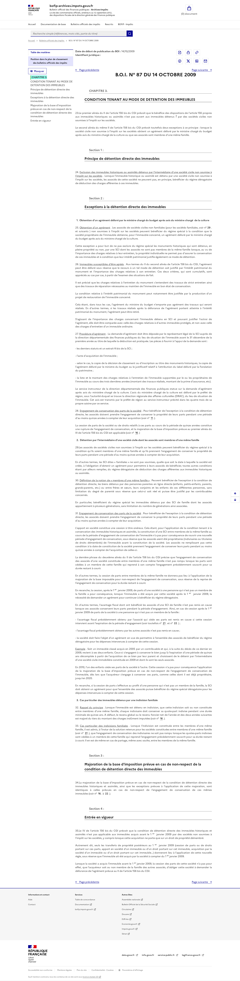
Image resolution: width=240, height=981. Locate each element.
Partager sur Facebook (180, 61)
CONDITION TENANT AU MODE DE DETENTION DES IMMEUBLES (51, 83)
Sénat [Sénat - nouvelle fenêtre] (124, 933)
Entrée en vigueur (40, 120)
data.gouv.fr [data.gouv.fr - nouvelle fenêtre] (128, 955)
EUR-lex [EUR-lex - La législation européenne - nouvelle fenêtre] (125, 919)
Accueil (32, 24)
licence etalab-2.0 (90, 977)
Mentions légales (64, 970)
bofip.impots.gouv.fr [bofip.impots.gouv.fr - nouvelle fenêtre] (84, 909)
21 (164, 623)
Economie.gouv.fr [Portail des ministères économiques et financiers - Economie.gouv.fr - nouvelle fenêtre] (129, 924)
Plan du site (82, 970)
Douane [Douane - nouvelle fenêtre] (125, 914)
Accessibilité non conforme (40, 970)
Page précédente (89, 70)
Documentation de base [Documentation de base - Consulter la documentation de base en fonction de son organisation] (53, 24)
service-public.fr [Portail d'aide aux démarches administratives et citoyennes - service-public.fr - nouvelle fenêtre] (166, 955)
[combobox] (79, 34)
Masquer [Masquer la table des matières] (39, 71)
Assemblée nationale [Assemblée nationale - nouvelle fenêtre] (131, 899)
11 (152, 418)
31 (86, 733)
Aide (30, 899)
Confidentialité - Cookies (103, 970)
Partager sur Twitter (188, 61)
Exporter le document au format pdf (180, 52)
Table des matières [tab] (40, 52)
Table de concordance (85, 899)
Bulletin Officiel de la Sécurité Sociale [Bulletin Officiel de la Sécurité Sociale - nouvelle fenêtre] (138, 904)
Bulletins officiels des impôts (52, 40)
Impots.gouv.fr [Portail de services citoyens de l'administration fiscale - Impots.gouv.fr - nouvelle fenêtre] (128, 929)
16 (136, 433)
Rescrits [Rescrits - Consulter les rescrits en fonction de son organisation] (109, 24)
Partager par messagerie (205, 61)
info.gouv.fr (148, 955)
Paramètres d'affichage (132, 970)
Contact (32, 904)
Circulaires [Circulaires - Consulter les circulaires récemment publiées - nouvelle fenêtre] (126, 909)
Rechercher (130, 34)
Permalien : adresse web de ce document (197, 52)
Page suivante (200, 70)
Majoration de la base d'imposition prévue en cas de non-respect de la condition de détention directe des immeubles (51, 110)
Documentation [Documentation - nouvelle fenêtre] (82, 904)
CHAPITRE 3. (39, 77)
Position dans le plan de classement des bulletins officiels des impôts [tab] (49, 61)
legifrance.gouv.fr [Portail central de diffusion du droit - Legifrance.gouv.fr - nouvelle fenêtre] (191, 955)
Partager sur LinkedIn (197, 61)
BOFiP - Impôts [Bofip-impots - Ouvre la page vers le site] (125, 24)
